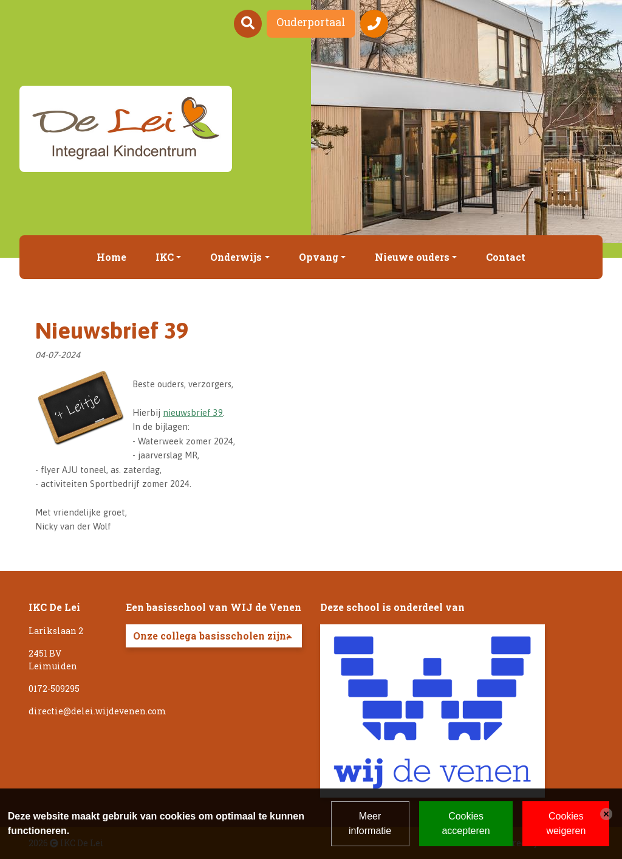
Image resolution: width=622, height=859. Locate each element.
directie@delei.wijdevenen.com (97, 711)
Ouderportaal (311, 22)
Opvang (318, 256)
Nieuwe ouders (412, 256)
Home (111, 256)
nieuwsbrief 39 (193, 412)
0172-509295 (54, 688)
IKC (165, 256)
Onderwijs (236, 256)
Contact (505, 256)
